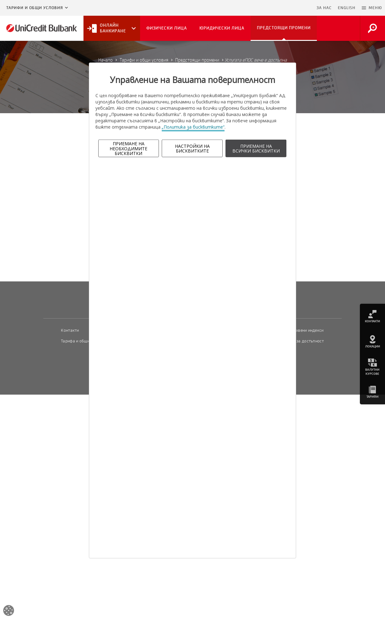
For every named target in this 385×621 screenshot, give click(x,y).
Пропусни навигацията (283, 7)
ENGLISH (346, 7)
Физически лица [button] (166, 28)
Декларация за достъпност (298, 341)
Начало (105, 60)
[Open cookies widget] (8, 611)
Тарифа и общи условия (83, 341)
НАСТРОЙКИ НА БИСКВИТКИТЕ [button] (192, 148)
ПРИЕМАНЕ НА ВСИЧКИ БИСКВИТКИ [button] (256, 148)
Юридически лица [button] (221, 28)
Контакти (70, 330)
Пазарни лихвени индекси (298, 330)
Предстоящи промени (197, 60)
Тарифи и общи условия (34, 7)
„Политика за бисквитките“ (193, 127)
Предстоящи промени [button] (284, 27)
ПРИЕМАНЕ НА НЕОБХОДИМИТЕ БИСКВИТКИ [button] (128, 148)
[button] (372, 8)
